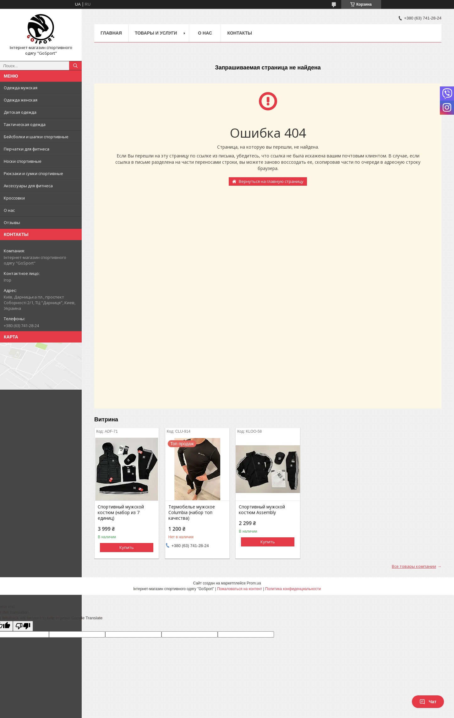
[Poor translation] (23, 626)
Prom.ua (254, 583)
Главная (111, 33)
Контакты (239, 33)
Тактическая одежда (25, 124)
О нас (9, 210)
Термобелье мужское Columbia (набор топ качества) (191, 512)
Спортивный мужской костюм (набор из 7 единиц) (121, 512)
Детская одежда (20, 112)
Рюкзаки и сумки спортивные (33, 173)
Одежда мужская (20, 87)
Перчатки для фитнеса (26, 149)
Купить (126, 547)
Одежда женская (20, 100)
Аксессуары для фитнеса (28, 186)
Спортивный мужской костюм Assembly (262, 509)
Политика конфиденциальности (293, 589)
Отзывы (12, 222)
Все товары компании (414, 566)
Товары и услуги (156, 33)
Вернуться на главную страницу (271, 181)
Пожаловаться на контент (239, 589)
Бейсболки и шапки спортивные (36, 137)
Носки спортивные (22, 161)
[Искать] (75, 65)
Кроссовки (14, 198)
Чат (427, 701)
